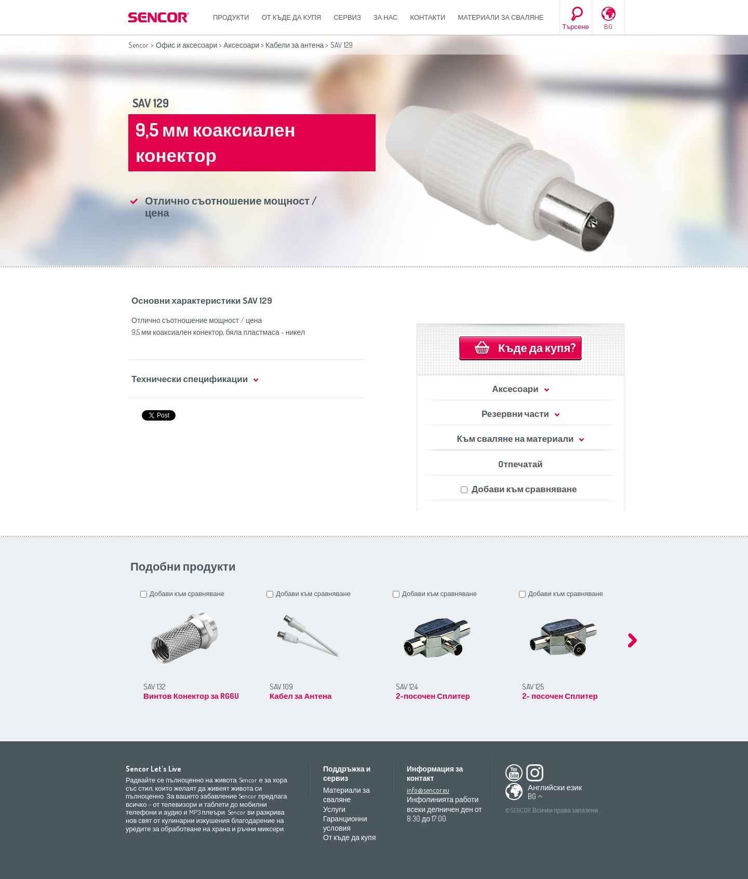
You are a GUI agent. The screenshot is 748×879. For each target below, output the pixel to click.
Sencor (138, 44)
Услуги (334, 809)
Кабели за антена (294, 44)
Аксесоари (241, 44)
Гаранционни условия (345, 823)
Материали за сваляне (500, 17)
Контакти (428, 17)
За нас (385, 17)
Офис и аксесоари (186, 44)
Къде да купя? (537, 347)
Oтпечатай (520, 463)
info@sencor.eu (428, 790)
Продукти (231, 17)
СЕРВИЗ (347, 17)
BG (608, 26)
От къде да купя (292, 17)
